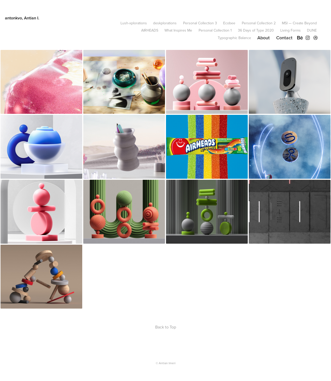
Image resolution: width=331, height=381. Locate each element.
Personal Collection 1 (215, 30)
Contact (284, 37)
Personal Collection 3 (200, 23)
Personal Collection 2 (259, 23)
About (263, 37)
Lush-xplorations (134, 23)
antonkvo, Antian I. (22, 18)
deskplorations (165, 23)
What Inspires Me (178, 30)
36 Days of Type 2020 (256, 30)
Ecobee (229, 23)
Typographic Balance (234, 37)
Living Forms (290, 30)
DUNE (312, 30)
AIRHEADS (149, 30)
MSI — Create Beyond (299, 23)
